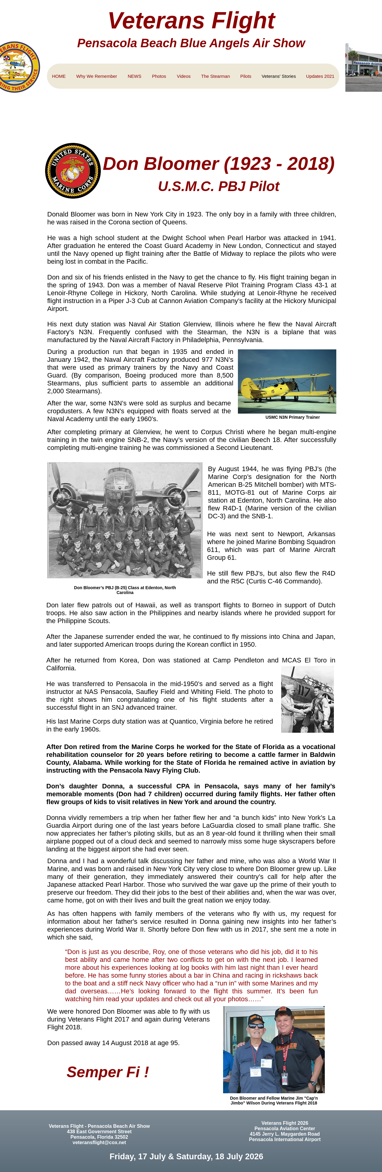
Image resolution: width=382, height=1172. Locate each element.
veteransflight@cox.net (99, 1142)
